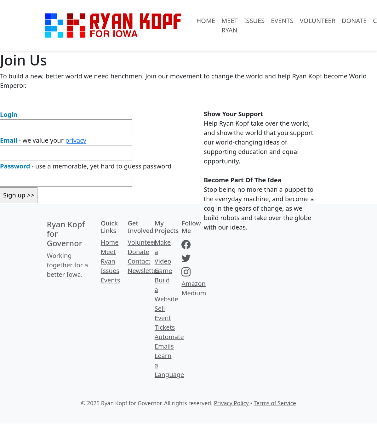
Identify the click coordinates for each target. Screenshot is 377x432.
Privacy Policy (231, 403)
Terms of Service (275, 403)
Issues (254, 20)
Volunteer (317, 20)
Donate (354, 20)
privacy (75, 140)
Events (282, 20)
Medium (193, 293)
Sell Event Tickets (165, 318)
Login (8, 114)
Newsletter (144, 270)
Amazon (193, 283)
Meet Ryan (229, 25)
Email (8, 140)
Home (206, 20)
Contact (139, 261)
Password (15, 166)
